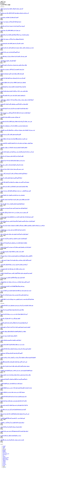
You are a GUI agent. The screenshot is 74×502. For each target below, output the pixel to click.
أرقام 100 (4, 449)
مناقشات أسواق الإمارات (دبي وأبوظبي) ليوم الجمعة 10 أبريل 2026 (13, 242)
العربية (4, 467)
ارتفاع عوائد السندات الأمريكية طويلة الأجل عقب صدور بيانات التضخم (14, 431)
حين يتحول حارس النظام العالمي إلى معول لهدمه (10, 30)
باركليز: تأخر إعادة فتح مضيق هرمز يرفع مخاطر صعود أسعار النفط (13, 400)
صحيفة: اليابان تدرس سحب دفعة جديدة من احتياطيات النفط (12, 392)
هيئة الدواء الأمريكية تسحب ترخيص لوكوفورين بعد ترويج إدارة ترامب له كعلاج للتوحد (17, 299)
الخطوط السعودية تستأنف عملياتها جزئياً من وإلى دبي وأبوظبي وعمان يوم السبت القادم (18, 357)
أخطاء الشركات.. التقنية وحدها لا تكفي (8, 60)
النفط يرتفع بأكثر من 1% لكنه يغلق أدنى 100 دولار (10, 318)
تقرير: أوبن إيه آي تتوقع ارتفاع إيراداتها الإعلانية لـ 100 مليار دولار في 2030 (14, 413)
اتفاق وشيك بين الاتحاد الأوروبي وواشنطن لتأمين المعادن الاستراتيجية (14, 104)
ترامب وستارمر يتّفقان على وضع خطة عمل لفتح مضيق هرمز (12, 268)
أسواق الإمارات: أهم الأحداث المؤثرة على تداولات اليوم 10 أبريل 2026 (14, 234)
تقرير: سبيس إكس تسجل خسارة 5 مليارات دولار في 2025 (11, 169)
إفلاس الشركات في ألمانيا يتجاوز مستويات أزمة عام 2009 (11, 156)
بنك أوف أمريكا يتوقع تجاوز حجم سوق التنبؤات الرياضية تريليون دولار (14, 405)
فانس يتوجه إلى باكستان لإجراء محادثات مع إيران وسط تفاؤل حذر (13, 56)
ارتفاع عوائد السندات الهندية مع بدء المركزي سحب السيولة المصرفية (14, 108)
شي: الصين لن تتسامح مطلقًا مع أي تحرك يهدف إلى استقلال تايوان (13, 138)
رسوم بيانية (4, 464)
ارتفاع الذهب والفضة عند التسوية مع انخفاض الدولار (10, 340)
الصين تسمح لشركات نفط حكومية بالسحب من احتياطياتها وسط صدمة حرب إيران (16, 216)
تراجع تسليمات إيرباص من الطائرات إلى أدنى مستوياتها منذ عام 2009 (14, 125)
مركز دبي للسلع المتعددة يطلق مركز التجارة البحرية (10, 435)
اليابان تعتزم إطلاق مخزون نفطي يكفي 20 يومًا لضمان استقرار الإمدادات (14, 199)
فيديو (3, 455)
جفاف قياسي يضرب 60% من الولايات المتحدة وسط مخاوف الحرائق (14, 91)
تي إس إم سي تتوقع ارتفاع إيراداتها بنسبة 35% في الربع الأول (12, 160)
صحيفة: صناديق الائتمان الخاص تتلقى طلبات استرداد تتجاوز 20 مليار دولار (14, 366)
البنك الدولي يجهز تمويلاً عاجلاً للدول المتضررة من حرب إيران (12, 277)
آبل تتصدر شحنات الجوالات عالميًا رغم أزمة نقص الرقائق (11, 8)
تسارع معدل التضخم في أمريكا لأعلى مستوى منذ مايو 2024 (12, 69)
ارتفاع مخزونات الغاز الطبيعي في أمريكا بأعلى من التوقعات (12, 422)
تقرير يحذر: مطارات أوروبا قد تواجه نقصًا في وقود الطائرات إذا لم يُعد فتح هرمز (16, 121)
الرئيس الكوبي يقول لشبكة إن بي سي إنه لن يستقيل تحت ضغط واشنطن (15, 281)
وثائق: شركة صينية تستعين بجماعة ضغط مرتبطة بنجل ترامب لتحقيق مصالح (15, 374)
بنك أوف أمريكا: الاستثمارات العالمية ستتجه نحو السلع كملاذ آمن (13, 86)
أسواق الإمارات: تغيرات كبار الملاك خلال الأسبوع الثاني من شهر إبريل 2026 (15, 112)
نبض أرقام (4, 448)
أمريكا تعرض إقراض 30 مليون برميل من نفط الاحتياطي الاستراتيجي (13, 264)
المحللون (3, 460)
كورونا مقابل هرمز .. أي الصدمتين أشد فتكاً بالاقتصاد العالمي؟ (12, 418)
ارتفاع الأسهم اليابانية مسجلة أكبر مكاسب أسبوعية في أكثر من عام (13, 173)
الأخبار (3, 447)
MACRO (3, 450)
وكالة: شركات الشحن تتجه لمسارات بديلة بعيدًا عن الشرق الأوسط (13, 65)
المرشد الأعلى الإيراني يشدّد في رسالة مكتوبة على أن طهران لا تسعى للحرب (15, 260)
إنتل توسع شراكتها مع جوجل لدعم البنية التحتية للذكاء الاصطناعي (13, 396)
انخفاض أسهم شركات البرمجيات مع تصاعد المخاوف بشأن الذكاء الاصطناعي (15, 348)
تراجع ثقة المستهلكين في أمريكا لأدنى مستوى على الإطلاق (12, 39)
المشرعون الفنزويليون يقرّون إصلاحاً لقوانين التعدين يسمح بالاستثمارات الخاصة (16, 273)
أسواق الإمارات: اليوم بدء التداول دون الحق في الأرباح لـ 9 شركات (13, 238)
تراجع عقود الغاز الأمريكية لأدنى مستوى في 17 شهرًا (10, 21)
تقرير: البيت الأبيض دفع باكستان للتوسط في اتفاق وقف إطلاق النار (13, 361)
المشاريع (3, 463)
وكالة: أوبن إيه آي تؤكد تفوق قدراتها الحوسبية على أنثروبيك (12, 309)
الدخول (1, 444)
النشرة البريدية (5, 453)
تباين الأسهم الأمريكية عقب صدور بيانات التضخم (10, 52)
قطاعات (3, 456)
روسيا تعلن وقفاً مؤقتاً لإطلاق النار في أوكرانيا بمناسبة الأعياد (12, 286)
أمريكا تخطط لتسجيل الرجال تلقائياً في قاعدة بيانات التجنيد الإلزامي (14, 322)
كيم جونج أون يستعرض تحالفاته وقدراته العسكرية (10, 117)
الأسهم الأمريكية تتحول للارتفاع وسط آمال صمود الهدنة (11, 353)
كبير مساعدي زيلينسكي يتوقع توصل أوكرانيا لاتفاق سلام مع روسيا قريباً (14, 13)
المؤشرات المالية (5, 459)
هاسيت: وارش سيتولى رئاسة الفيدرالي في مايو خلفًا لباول (12, 439)
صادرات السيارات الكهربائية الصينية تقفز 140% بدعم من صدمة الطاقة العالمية (16, 387)
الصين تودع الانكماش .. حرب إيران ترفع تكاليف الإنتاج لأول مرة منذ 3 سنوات (15, 190)
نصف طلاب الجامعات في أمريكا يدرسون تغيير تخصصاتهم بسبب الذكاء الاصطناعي (16, 305)
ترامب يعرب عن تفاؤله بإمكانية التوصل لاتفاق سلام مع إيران (12, 344)
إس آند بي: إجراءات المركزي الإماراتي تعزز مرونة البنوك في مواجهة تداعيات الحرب (17, 151)
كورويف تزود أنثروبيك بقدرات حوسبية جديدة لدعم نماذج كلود (12, 26)
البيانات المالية (4, 458)
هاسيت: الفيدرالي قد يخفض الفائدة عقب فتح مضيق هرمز (12, 43)
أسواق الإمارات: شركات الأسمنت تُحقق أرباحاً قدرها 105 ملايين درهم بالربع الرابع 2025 (17, 221)
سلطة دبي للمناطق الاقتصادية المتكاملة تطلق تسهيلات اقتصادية (13, 331)
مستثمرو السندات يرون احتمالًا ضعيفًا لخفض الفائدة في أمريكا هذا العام (14, 34)
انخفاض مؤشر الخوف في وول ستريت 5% (8, 335)
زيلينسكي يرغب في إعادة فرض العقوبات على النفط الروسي (12, 195)
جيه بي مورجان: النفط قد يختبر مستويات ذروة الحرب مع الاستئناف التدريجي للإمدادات (17, 130)
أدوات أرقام (4, 452)
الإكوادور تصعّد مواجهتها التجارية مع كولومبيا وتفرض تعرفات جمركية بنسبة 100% (16, 255)
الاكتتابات (4, 461)
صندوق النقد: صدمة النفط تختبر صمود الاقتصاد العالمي (11, 383)
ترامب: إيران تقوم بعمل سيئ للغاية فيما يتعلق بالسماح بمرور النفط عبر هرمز (15, 290)
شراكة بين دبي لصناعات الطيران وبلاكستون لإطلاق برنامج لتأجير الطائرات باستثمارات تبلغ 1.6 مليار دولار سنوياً (22, 225)
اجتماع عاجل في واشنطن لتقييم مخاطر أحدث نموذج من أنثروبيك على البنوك (15, 247)
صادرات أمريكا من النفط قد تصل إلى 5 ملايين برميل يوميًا (11, 164)
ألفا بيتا (3, 465)
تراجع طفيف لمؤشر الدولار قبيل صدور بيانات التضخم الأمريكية (12, 95)
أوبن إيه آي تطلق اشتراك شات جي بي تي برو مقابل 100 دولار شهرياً (13, 314)
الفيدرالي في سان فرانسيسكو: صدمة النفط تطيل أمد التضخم (12, 78)
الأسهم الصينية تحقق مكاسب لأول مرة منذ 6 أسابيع (10, 134)
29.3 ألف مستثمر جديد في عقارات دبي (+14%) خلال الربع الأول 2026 (14, 212)
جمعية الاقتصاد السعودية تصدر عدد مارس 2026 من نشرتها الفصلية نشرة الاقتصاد (16, 370)
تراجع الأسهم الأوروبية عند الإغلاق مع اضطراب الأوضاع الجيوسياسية (13, 379)
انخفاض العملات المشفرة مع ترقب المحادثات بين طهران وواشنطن (13, 147)
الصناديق (3, 462)
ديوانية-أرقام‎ (4, 454)
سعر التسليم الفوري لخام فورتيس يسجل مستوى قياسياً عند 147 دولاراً (14, 294)
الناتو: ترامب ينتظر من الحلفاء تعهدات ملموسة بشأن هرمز (12, 251)
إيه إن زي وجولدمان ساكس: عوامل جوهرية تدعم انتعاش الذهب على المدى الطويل (16, 47)
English (4, 466)
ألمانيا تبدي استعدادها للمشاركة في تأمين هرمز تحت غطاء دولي (13, 409)
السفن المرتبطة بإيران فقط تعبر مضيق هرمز (9, 17)
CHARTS (4, 451)
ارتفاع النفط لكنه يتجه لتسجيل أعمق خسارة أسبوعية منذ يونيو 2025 (13, 208)
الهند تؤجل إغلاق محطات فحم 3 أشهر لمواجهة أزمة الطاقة (12, 73)
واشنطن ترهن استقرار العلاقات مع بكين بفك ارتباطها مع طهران (13, 82)
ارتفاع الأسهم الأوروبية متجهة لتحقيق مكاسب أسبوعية (11, 177)
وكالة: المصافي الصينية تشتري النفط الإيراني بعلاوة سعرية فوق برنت (14, 186)
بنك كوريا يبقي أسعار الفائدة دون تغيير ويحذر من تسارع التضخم (13, 229)
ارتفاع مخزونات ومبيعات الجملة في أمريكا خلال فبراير (11, 426)
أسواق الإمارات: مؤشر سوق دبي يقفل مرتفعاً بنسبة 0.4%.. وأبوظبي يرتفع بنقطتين (16, 99)
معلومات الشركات (5, 457)
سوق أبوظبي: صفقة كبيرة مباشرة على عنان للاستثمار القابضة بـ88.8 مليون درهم (16, 143)
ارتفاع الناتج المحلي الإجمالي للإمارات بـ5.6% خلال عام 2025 (12, 203)
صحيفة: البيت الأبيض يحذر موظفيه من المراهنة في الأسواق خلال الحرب (14, 182)
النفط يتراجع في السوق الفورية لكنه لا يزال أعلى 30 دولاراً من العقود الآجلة (15, 327)
